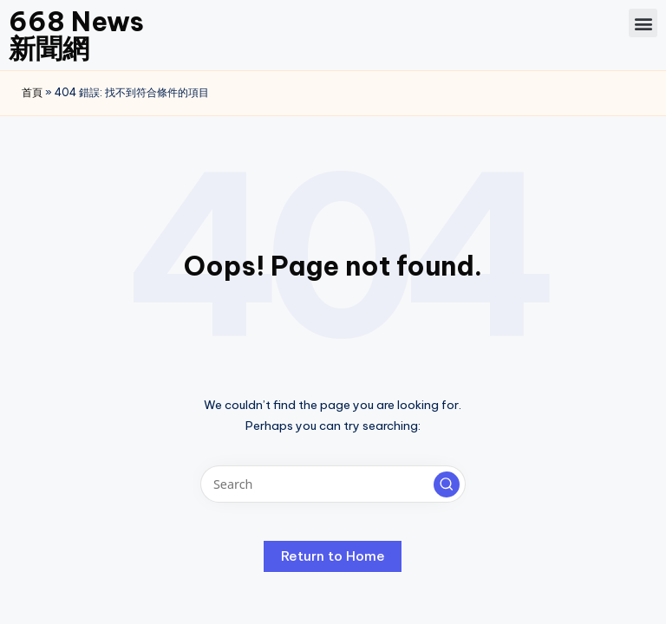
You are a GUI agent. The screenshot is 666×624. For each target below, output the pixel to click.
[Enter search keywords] (332, 484)
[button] (643, 23)
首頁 (32, 92)
